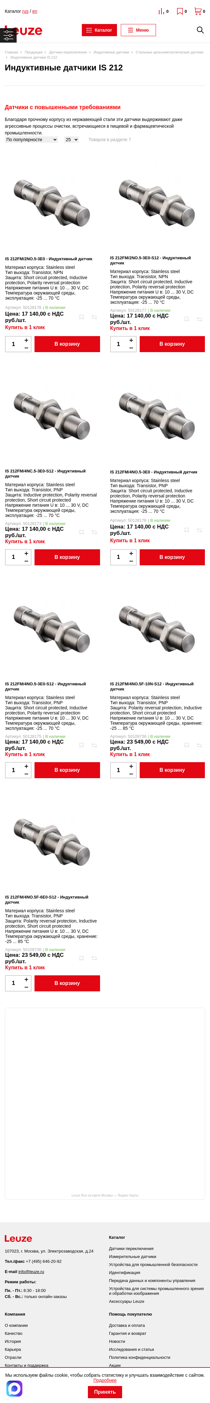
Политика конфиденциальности (139, 1357)
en (34, 11)
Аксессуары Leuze (126, 1301)
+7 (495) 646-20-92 (44, 1261)
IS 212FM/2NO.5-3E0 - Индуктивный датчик (48, 258)
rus (25, 11)
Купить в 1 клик (25, 327)
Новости (117, 1341)
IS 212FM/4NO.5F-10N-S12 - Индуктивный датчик (152, 686)
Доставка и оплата (127, 1325)
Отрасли (13, 1357)
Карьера (13, 1349)
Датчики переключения (131, 1248)
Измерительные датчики (132, 1256)
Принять (105, 1392)
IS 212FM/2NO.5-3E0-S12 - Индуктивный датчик (150, 260)
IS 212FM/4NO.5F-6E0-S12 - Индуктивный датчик (47, 900)
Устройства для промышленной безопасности (153, 1264)
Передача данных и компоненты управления (152, 1280)
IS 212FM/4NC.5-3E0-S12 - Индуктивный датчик (45, 474)
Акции (115, 1365)
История (13, 1341)
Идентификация (124, 1272)
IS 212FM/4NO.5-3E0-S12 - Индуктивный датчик (45, 686)
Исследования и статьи (131, 1349)
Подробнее (105, 1380)
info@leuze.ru (31, 1271)
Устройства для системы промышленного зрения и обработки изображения (156, 1291)
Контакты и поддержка (26, 1365)
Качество (13, 1333)
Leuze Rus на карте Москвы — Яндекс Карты (105, 1195)
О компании (16, 1325)
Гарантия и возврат (127, 1333)
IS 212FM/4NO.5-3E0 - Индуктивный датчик (154, 472)
